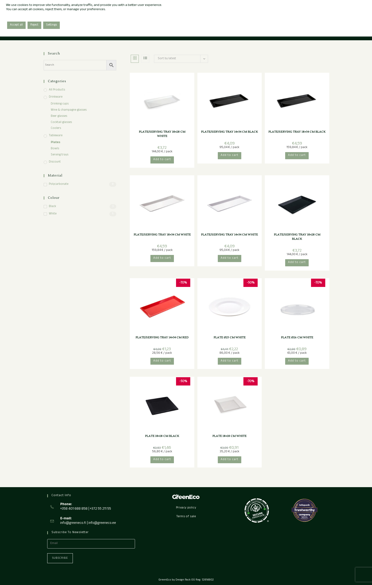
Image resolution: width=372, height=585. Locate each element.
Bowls (55, 148)
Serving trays (59, 155)
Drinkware (55, 97)
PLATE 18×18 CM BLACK (162, 436)
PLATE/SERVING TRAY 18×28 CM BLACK (297, 237)
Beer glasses (59, 116)
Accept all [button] (16, 25)
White (52, 214)
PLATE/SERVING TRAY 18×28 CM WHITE (162, 134)
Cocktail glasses (61, 122)
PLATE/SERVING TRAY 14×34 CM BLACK (229, 132)
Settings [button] (51, 25)
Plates (55, 142)
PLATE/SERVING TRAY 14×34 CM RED (162, 337)
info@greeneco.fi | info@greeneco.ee (88, 523)
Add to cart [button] (162, 159)
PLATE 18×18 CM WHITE (229, 436)
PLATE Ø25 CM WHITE (230, 337)
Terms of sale (186, 516)
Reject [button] (34, 25)
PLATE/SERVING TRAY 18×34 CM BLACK (297, 132)
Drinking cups (60, 104)
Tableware (55, 135)
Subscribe (60, 558)
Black (52, 206)
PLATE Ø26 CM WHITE (297, 337)
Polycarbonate (58, 184)
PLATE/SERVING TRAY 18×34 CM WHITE (162, 234)
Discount (55, 162)
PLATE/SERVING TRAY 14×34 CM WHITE (229, 234)
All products (57, 90)
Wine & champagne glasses (69, 110)
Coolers (56, 128)
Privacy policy (186, 508)
